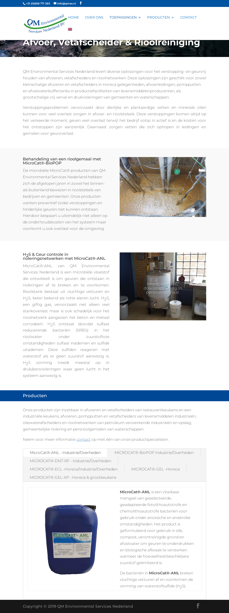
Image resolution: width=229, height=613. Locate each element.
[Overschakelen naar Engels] (70, 34)
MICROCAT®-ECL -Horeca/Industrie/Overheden (74, 469)
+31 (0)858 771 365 (38, 3)
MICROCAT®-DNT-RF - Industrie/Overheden (70, 461)
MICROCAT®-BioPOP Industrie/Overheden (154, 452)
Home (73, 17)
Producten (158, 17)
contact (83, 439)
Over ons (94, 17)
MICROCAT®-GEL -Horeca (155, 469)
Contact (188, 17)
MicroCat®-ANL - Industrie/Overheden (65, 452)
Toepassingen (123, 17)
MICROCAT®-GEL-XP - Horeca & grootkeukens (73, 477)
